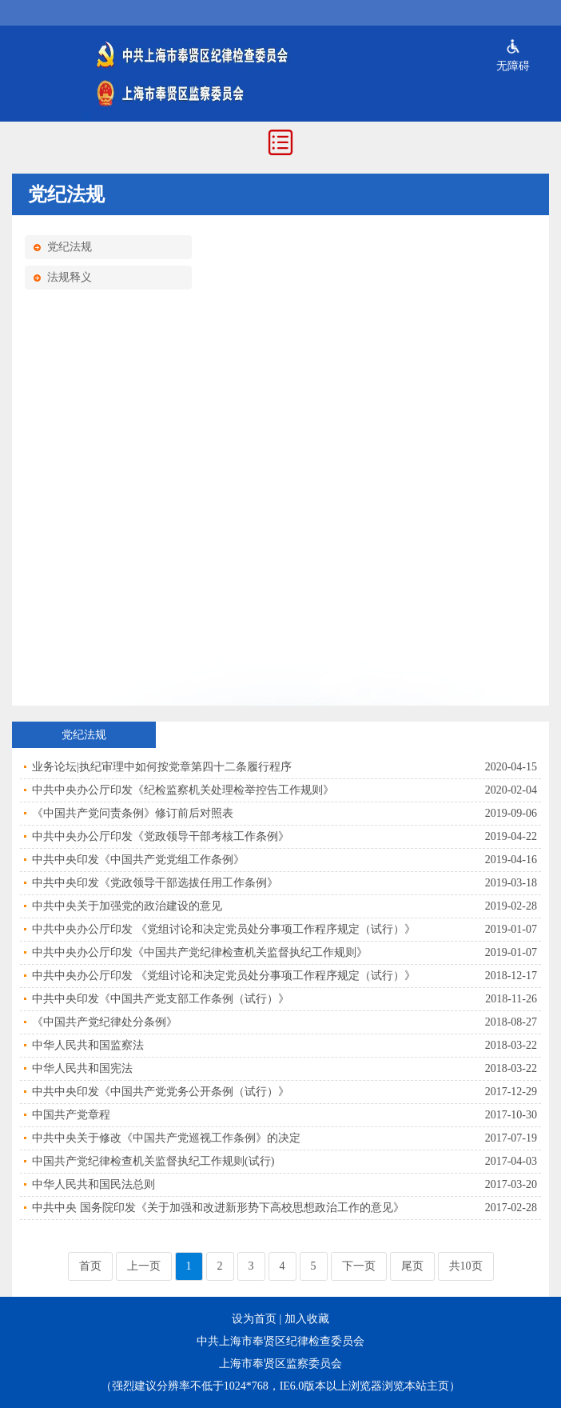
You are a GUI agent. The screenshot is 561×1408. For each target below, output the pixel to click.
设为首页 (254, 1319)
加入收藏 (306, 1319)
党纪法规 (69, 247)
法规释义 (69, 277)
